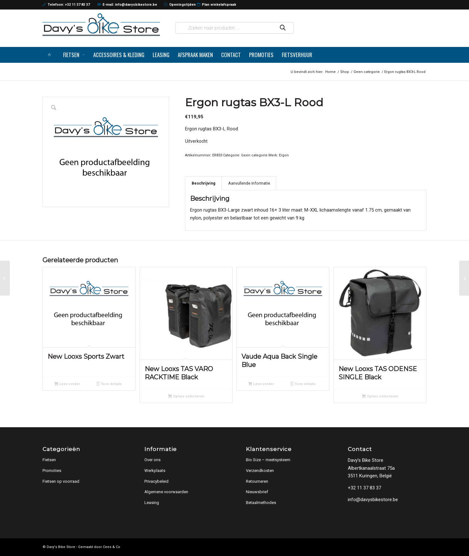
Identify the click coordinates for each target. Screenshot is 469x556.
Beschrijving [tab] (203, 183)
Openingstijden (180, 5)
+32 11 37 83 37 (364, 488)
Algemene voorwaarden (166, 491)
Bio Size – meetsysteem (268, 459)
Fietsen (49, 459)
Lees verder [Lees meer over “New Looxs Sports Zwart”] (67, 384)
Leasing (151, 502)
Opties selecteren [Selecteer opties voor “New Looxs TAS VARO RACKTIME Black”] (186, 396)
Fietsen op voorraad (61, 481)
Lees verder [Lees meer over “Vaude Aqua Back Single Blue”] (261, 384)
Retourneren (257, 481)
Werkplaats (154, 470)
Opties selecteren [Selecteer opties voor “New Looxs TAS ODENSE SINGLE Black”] (380, 396)
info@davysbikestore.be (373, 499)
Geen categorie (254, 155)
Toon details (109, 384)
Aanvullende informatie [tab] (249, 183)
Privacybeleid (156, 481)
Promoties (52, 470)
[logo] (101, 24)
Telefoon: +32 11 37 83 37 (66, 5)
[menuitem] (51, 55)
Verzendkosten (260, 470)
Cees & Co (111, 547)
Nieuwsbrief (257, 491)
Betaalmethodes (261, 502)
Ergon (284, 155)
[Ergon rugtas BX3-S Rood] (464, 278)
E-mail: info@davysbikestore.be (127, 5)
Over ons (152, 459)
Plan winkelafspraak (216, 5)
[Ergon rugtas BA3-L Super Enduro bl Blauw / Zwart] (5, 278)
